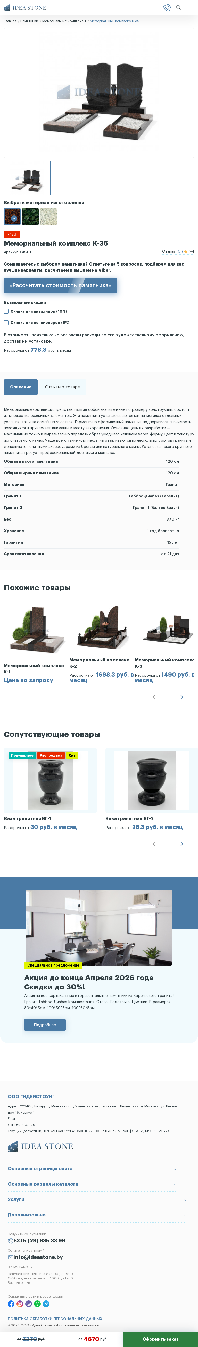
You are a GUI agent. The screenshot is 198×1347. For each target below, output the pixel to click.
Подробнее (45, 1024)
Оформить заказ (161, 1339)
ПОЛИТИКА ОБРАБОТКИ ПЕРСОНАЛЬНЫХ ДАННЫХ (55, 1319)
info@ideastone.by (38, 1257)
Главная (10, 21)
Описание (20, 387)
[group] (36, 642)
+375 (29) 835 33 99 (39, 1240)
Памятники (29, 21)
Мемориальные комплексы (64, 21)
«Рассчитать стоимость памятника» (60, 285)
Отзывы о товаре (62, 387)
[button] (158, 698)
